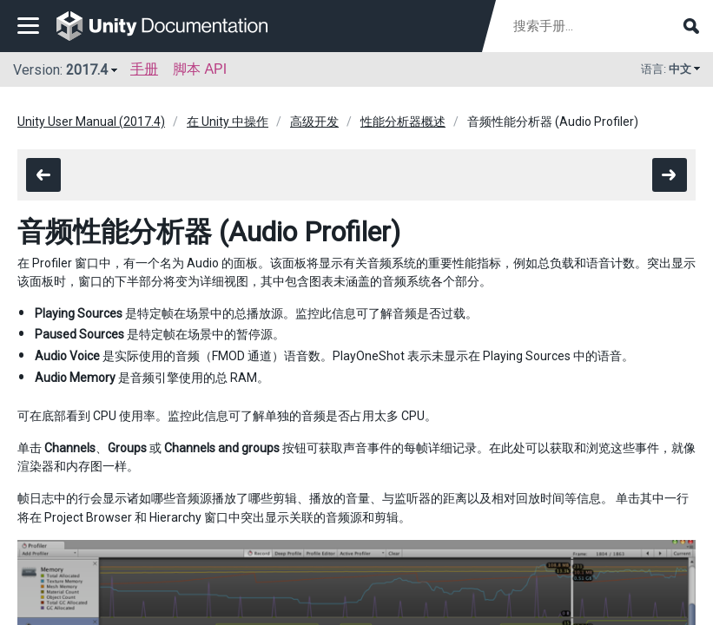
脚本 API (200, 69)
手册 (144, 69)
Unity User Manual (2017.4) (91, 121)
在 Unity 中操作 (227, 121)
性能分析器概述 (403, 121)
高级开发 (314, 121)
